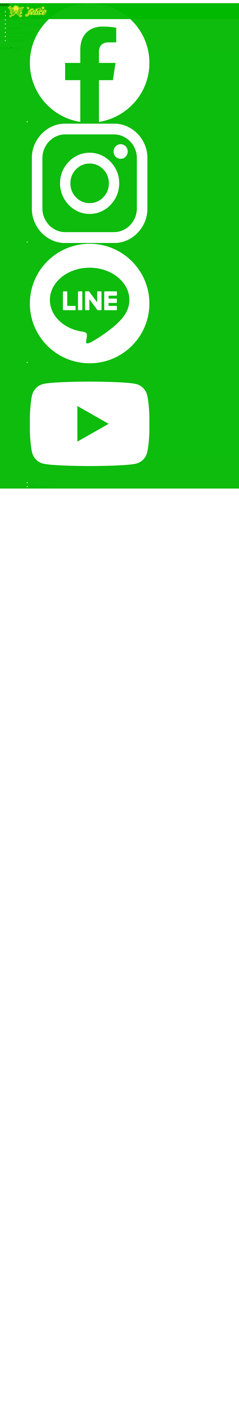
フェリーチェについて (24, 23)
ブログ (13, 19)
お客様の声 (16, 40)
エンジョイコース (20, 32)
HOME (4, 48)
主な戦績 (14, 28)
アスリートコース (20, 36)
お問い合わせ (39, 486)
